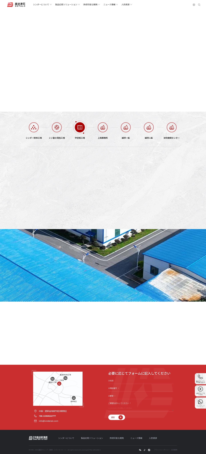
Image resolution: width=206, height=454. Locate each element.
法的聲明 (174, 450)
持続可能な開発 (90, 4)
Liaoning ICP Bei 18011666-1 (91, 450)
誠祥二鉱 (149, 137)
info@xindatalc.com (48, 420)
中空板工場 (80, 137)
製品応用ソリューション (66, 4)
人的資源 (125, 4)
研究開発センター (172, 137)
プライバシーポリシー (162, 450)
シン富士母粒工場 (57, 137)
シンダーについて (41, 4)
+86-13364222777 (47, 415)
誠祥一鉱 (126, 137)
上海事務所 (103, 137)
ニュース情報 (109, 4)
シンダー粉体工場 (34, 137)
